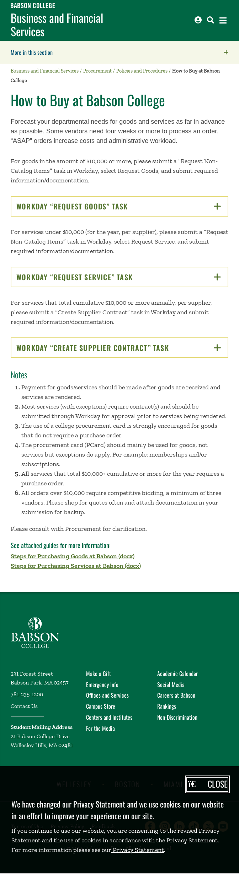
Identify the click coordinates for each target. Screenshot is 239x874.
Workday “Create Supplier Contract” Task (118, 347)
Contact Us (24, 706)
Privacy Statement (137, 850)
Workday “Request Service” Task (118, 277)
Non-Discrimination (177, 717)
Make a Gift (98, 673)
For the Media (100, 728)
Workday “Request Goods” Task (118, 206)
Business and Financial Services (57, 24)
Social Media (171, 684)
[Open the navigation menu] (223, 20)
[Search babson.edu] (210, 20)
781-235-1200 (27, 694)
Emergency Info (102, 684)
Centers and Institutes (109, 717)
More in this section (76, 52)
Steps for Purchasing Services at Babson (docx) (76, 566)
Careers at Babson (176, 695)
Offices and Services (107, 695)
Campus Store (100, 706)
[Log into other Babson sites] (198, 20)
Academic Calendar (177, 673)
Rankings (166, 706)
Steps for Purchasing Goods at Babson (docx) (72, 556)
